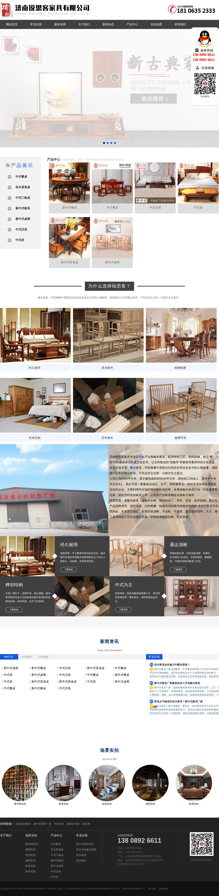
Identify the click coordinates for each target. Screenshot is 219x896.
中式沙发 (21, 229)
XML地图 (151, 888)
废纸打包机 (73, 823)
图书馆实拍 (20, 803)
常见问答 (36, 24)
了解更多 (68, 569)
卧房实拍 (194, 803)
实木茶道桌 (23, 187)
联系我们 (180, 24)
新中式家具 (23, 208)
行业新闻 (43, 656)
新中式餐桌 (38, 668)
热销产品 (8, 656)
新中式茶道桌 (96, 668)
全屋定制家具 (23, 823)
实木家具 (81, 855)
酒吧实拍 (150, 803)
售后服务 (81, 860)
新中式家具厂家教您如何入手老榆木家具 (177, 683)
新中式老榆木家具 (86, 849)
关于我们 (84, 24)
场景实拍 (31, 835)
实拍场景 (156, 24)
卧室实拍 (107, 803)
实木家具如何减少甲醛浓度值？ (172, 664)
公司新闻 (26, 656)
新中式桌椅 (23, 218)
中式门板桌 (23, 197)
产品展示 (22, 165)
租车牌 (86, 823)
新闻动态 (108, 24)
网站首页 (12, 24)
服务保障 (60, 24)
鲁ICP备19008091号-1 (134, 888)
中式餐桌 (21, 176)
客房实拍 (63, 803)
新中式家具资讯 (85, 844)
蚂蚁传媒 (163, 888)
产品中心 (132, 24)
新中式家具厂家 (42, 823)
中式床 (20, 240)
